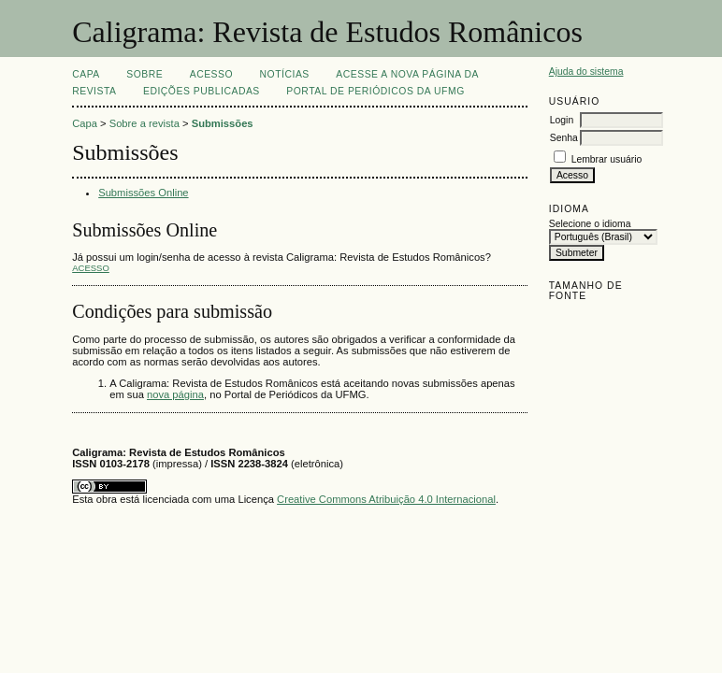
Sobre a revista (144, 123)
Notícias (285, 74)
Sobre (144, 74)
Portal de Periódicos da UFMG (375, 91)
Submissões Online (143, 192)
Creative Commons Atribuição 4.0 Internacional (386, 499)
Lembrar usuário (607, 159)
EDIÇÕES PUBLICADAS (201, 91)
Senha (564, 138)
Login (561, 120)
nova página (175, 394)
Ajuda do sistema (586, 71)
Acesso (211, 74)
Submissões (222, 123)
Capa (86, 74)
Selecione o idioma (590, 224)
